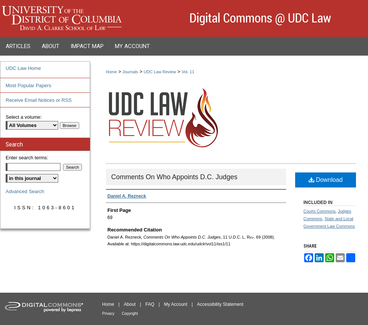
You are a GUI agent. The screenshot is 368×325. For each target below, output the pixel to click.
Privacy (108, 313)
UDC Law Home (23, 68)
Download (326, 180)
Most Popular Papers (28, 85)
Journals (130, 72)
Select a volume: (24, 117)
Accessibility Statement (220, 304)
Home (111, 72)
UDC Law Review (160, 72)
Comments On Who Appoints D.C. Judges (174, 177)
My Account (175, 304)
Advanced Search (25, 191)
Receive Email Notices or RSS (39, 100)
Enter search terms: (27, 157)
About (130, 304)
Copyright (130, 313)
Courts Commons (319, 211)
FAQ (149, 304)
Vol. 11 (188, 72)
